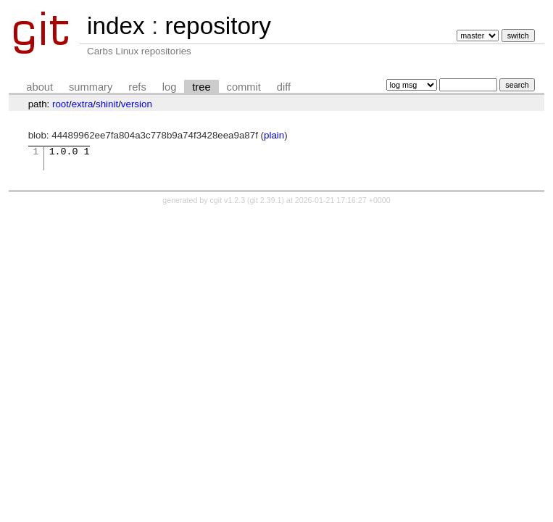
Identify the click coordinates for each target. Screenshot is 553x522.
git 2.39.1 (266, 200)
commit (244, 87)
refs (137, 87)
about (39, 87)
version (136, 104)
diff (284, 87)
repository (217, 25)
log (169, 87)
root (60, 104)
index (116, 25)
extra (82, 104)
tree (201, 87)
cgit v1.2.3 (228, 200)
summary (90, 87)
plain (274, 135)
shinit (107, 104)
